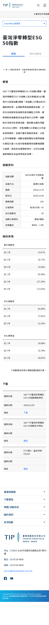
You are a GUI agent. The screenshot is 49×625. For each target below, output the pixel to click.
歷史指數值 (35, 53)
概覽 (13, 53)
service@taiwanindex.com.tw (18, 593)
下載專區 (8, 522)
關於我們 (8, 537)
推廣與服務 (10, 515)
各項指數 (8, 545)
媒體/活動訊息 (11, 530)
